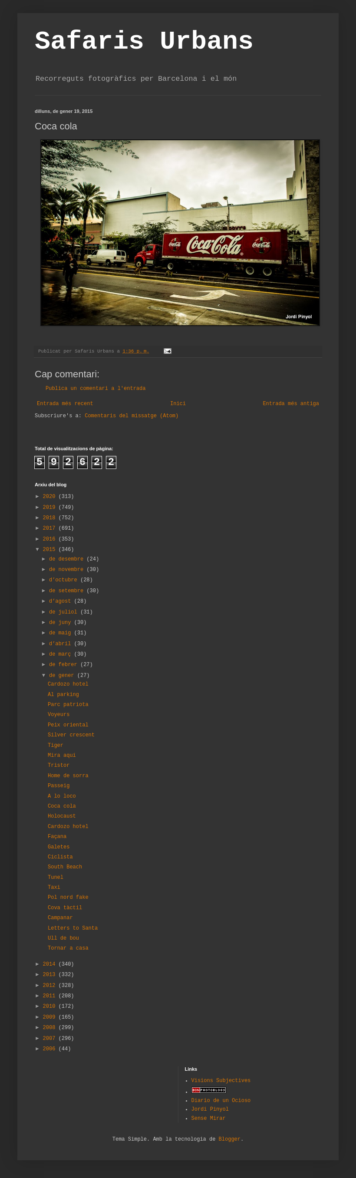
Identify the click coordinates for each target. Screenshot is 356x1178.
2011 (51, 996)
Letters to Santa (73, 928)
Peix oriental (68, 725)
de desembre (67, 559)
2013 (51, 975)
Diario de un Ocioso (221, 1101)
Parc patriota (68, 705)
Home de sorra (68, 776)
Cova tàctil (65, 908)
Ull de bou (63, 938)
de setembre (67, 591)
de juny (61, 623)
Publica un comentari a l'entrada (95, 389)
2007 (51, 1039)
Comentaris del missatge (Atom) (131, 416)
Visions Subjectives (221, 1081)
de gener (63, 676)
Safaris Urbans (144, 41)
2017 (51, 528)
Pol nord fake (68, 897)
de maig (61, 633)
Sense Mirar (208, 1118)
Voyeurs (58, 715)
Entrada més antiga (291, 404)
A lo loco (62, 796)
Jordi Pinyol (210, 1109)
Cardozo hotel (68, 684)
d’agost (61, 601)
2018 (51, 518)
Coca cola (62, 806)
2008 (51, 1028)
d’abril (61, 644)
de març (61, 654)
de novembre (67, 570)
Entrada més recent (65, 404)
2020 (51, 497)
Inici (178, 404)
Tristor (58, 765)
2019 (51, 508)
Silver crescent (71, 735)
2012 (51, 986)
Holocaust (62, 816)
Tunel (55, 877)
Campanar (60, 918)
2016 (51, 539)
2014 (51, 964)
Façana (57, 837)
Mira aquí (62, 755)
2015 (51, 550)
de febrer (64, 665)
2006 (51, 1049)
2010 (51, 1006)
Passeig (58, 786)
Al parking (63, 695)
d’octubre (64, 580)
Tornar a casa (68, 948)
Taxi (54, 887)
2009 (51, 1017)
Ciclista (60, 857)
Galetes (58, 847)
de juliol (64, 612)
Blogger (230, 1139)
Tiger (55, 745)
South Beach (65, 867)
